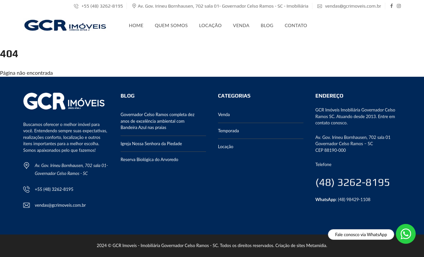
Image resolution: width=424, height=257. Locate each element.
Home (136, 25)
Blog (267, 25)
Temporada (228, 130)
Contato (296, 25)
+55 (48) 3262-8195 (98, 6)
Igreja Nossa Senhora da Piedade (151, 143)
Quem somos (171, 25)
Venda (241, 25)
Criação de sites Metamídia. (301, 245)
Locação (210, 25)
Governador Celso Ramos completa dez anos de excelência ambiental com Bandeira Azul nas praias (157, 121)
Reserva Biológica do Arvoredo (149, 159)
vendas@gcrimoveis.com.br (349, 6)
